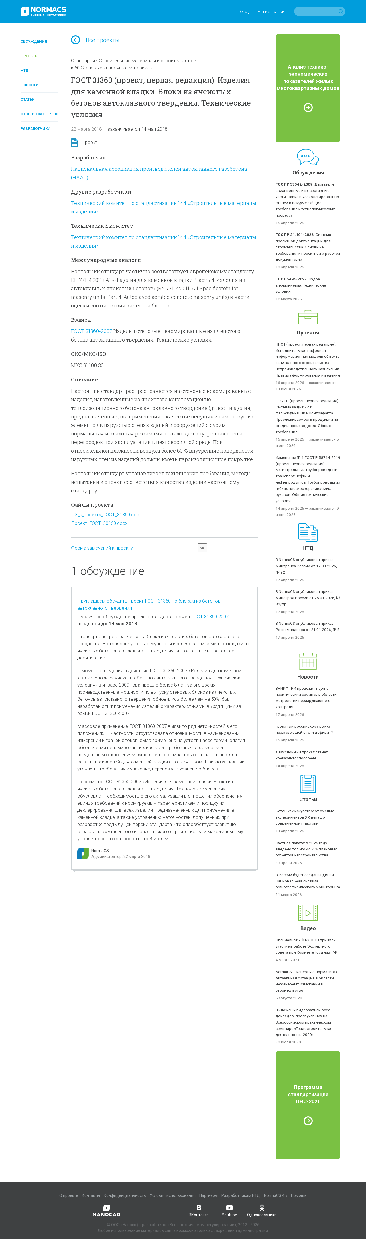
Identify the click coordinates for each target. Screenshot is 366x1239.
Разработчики (35, 128)
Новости (30, 85)
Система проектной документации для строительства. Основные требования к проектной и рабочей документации (308, 247)
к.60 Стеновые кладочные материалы (112, 68)
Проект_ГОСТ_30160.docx (99, 523)
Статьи (28, 99)
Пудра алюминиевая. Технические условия (301, 285)
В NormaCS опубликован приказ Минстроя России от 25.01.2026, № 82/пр (308, 597)
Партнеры (208, 1195)
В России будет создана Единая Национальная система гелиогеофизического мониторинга (308, 880)
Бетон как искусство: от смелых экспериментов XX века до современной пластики (305, 817)
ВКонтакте (199, 1210)
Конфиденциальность (125, 1195)
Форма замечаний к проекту (102, 548)
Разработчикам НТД (240, 1195)
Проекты (29, 56)
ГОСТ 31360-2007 (91, 331)
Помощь (299, 1195)
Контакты (91, 1195)
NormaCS (100, 850)
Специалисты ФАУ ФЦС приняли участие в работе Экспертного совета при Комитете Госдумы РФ (306, 946)
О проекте (68, 1195)
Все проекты (95, 40)
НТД (25, 70)
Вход (243, 11)
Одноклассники (261, 1210)
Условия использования (173, 1195)
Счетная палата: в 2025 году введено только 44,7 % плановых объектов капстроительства (306, 849)
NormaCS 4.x (275, 1195)
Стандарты (83, 60)
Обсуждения (34, 41)
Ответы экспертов (39, 114)
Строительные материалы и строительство (146, 60)
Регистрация (271, 11)
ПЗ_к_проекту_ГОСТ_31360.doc (105, 514)
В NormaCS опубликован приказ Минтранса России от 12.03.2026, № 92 (306, 565)
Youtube (229, 1210)
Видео (308, 928)
